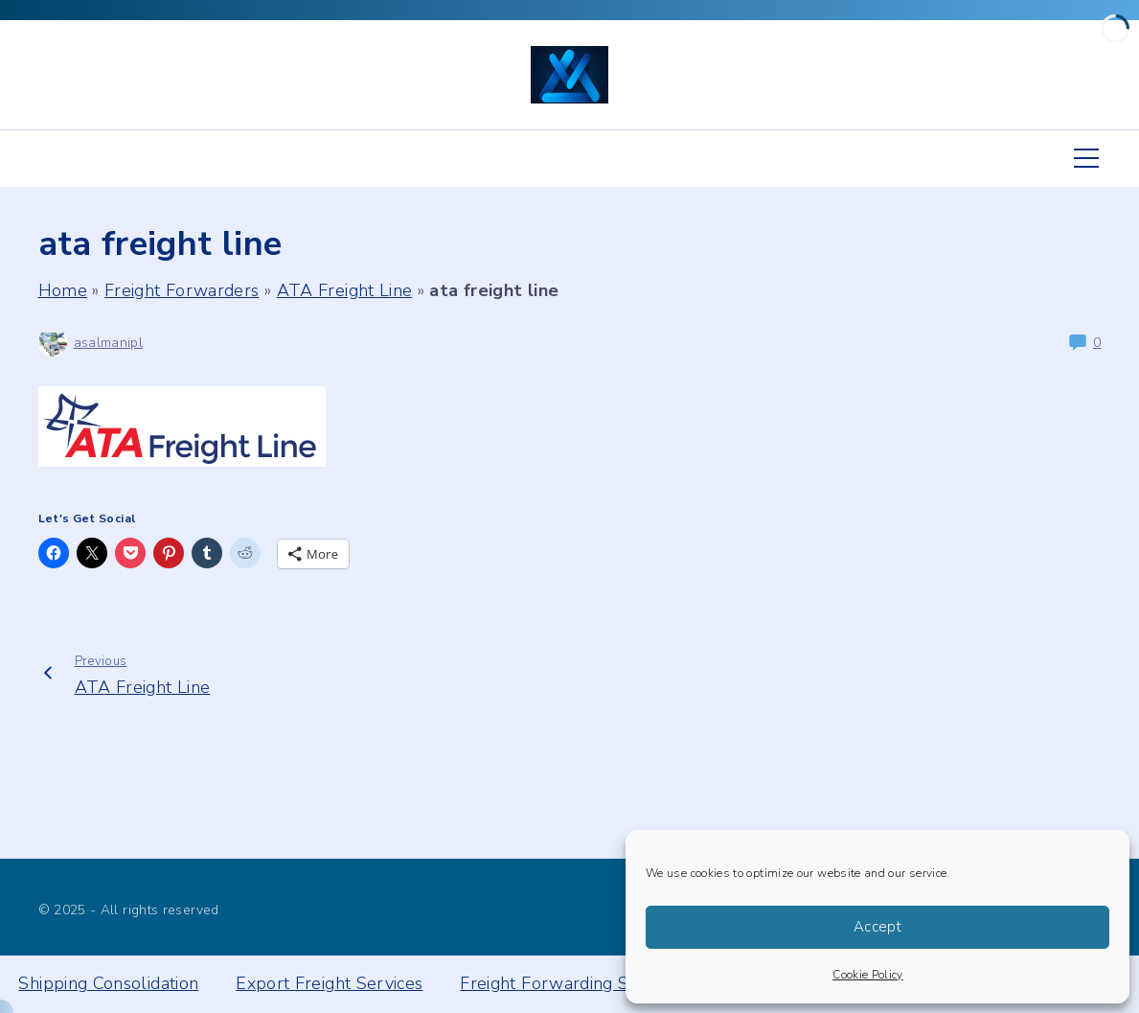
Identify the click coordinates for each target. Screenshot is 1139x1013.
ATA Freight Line (345, 290)
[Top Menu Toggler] (1086, 158)
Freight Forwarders (181, 290)
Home (62, 290)
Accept (877, 926)
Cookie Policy (867, 974)
